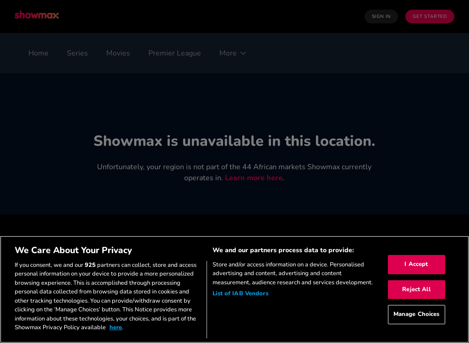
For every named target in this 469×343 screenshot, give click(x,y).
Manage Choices (416, 314)
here (115, 327)
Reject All (416, 289)
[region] (234, 289)
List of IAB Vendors (240, 293)
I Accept (416, 264)
